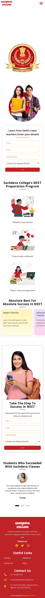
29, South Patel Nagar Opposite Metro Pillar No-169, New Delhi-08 (24, 586)
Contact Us (8, 563)
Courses (7, 558)
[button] (41, 3)
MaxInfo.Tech (29, 595)
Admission (27, 558)
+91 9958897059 (16, 574)
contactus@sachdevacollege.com (22, 580)
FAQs (25, 563)
